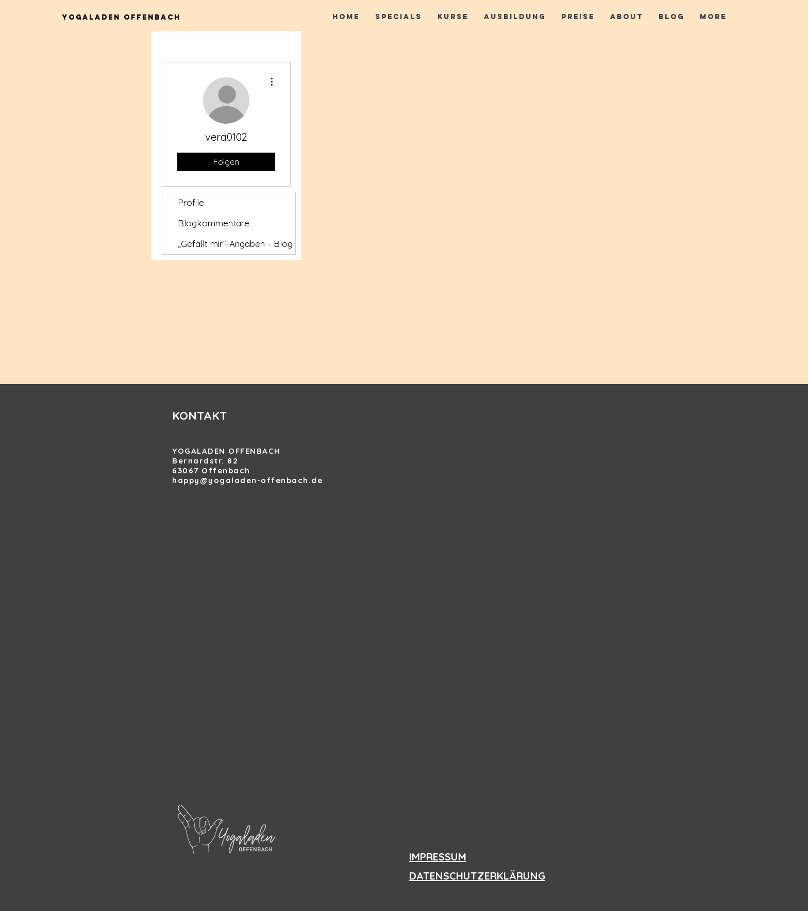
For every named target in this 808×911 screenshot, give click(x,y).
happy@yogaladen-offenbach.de (247, 480)
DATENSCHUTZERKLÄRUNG (477, 875)
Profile (191, 202)
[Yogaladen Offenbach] (121, 17)
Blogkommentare (213, 223)
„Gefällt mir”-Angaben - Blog (235, 243)
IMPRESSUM (437, 856)
